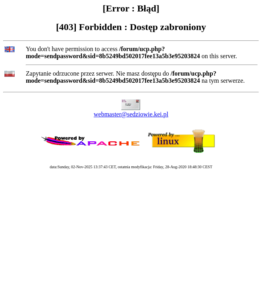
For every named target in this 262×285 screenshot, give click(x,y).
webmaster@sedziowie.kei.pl (131, 114)
